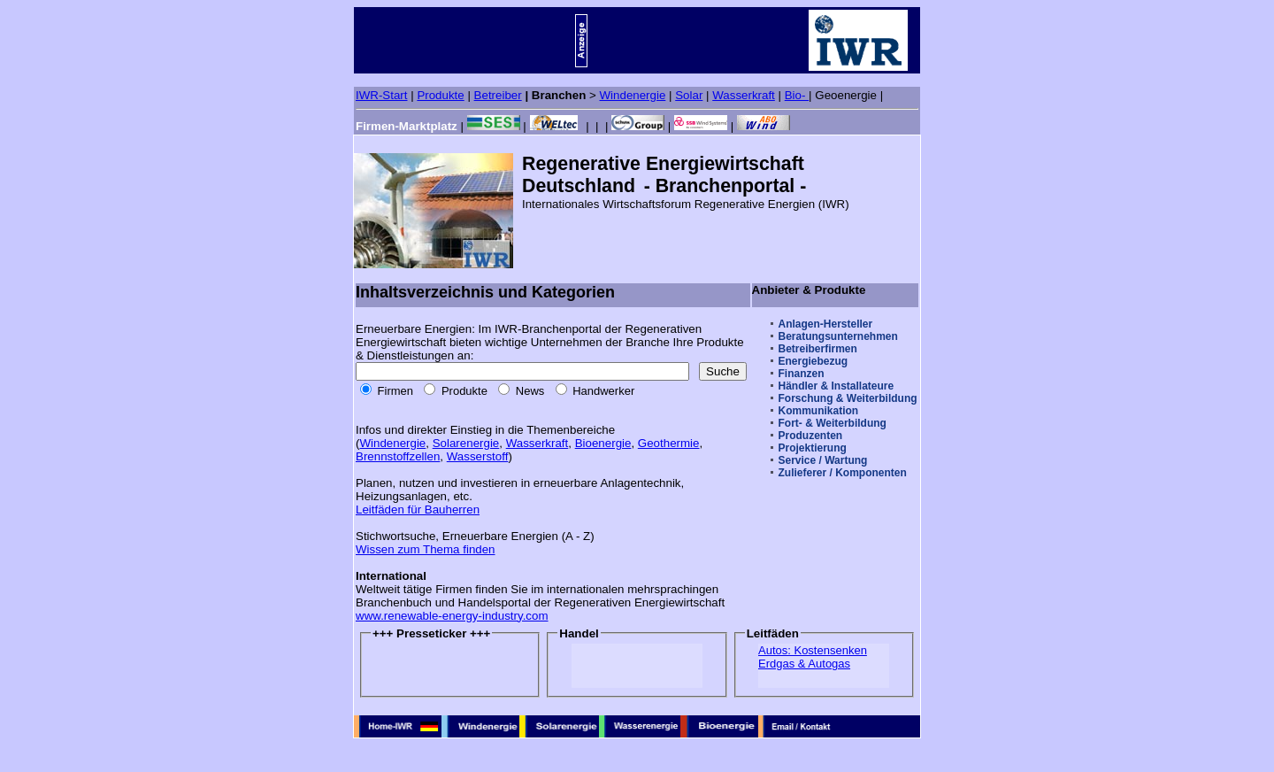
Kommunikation (819, 411)
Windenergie (633, 95)
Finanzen (802, 373)
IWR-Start (382, 95)
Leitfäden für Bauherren (418, 509)
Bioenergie (603, 443)
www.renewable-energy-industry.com (452, 615)
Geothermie (669, 443)
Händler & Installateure (836, 386)
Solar (688, 95)
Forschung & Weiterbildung (848, 398)
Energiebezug (813, 361)
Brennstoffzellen (398, 456)
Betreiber (498, 95)
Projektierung (813, 448)
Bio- (797, 95)
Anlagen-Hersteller (826, 324)
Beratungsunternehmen (838, 336)
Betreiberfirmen (818, 349)
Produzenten (811, 435)
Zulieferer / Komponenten (843, 473)
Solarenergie (466, 443)
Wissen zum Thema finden (425, 549)
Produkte (440, 95)
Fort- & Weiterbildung (832, 423)
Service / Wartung (823, 460)
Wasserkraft (743, 95)
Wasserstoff (478, 456)
